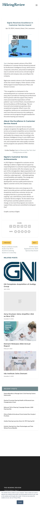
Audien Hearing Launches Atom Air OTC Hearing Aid (19, 421)
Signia (6, 63)
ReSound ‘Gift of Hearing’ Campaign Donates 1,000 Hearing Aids (18, 408)
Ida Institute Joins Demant (15, 373)
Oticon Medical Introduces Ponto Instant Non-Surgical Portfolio (19, 415)
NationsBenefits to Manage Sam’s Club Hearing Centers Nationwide (20, 394)
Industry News (19, 28)
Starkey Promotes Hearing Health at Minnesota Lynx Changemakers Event (19, 401)
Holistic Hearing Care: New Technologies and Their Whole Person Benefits (18, 427)
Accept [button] (20, 502)
